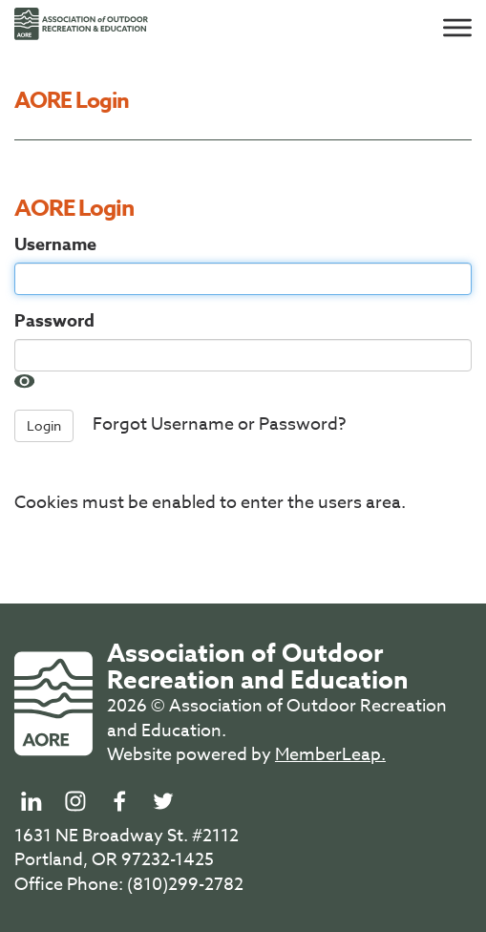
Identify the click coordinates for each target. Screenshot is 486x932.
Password (54, 321)
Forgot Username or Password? (219, 425)
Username (55, 245)
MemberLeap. (330, 755)
